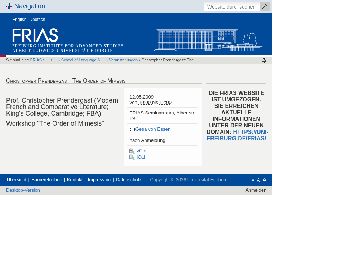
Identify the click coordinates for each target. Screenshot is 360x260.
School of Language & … (107, 60)
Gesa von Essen (176, 129)
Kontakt (98, 179)
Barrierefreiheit (70, 179)
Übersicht (40, 179)
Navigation (53, 6)
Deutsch (61, 19)
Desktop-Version (47, 190)
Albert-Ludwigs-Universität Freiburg (87, 50)
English (43, 19)
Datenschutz (152, 179)
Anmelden (279, 190)
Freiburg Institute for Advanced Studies (91, 45)
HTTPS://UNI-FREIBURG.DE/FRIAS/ (261, 135)
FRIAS (60, 60)
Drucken (287, 60)
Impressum (123, 179)
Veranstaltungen (147, 60)
